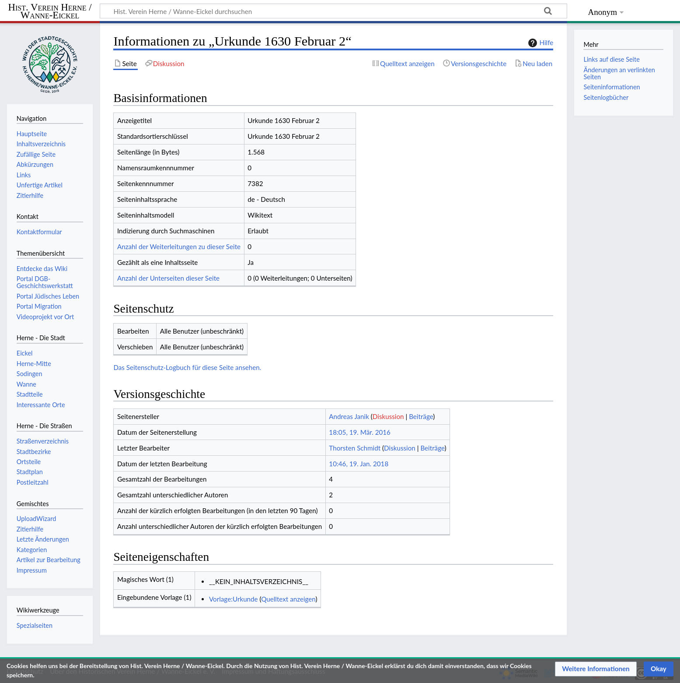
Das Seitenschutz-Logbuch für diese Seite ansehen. (187, 367)
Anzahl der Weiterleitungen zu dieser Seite (179, 246)
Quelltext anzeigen (288, 599)
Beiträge (421, 416)
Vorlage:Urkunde (233, 599)
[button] (596, 669)
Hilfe (539, 43)
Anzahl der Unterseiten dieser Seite (168, 278)
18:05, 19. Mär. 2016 (360, 432)
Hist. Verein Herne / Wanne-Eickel (50, 12)
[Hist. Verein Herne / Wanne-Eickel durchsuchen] (333, 11)
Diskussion (388, 416)
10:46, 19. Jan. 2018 (358, 464)
